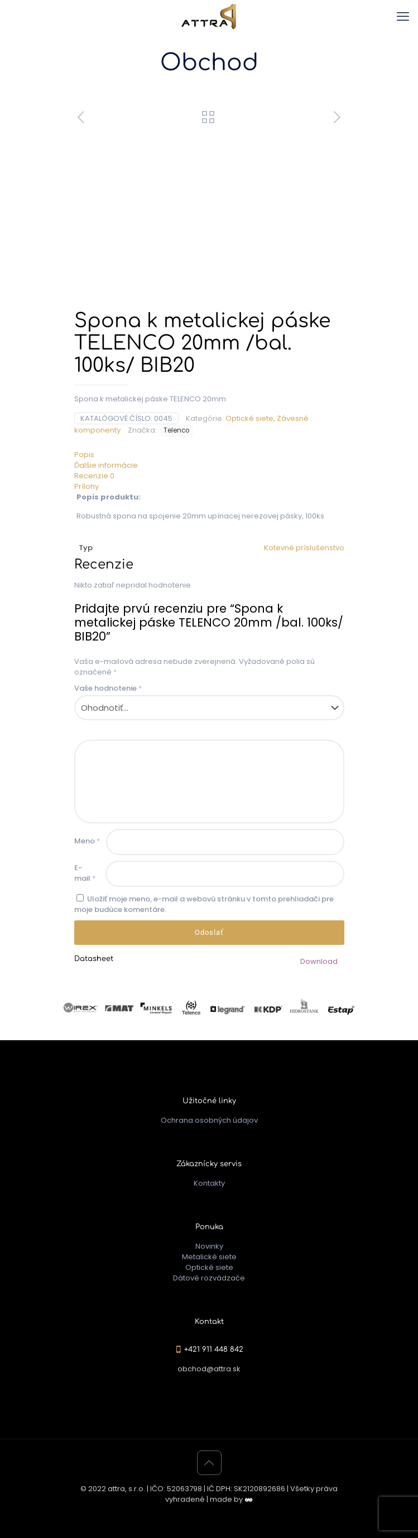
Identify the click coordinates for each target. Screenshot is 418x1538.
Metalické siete (209, 1256)
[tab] (209, 454)
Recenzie (94, 475)
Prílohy (86, 486)
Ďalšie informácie (106, 465)
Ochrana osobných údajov (209, 1120)
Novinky (209, 1246)
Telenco (176, 430)
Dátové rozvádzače (209, 1278)
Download (319, 961)
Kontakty (209, 1183)
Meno (87, 841)
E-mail (85, 873)
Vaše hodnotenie (108, 688)
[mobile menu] (402, 16)
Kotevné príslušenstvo (304, 547)
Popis (84, 454)
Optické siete (249, 418)
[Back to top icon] (209, 1462)
